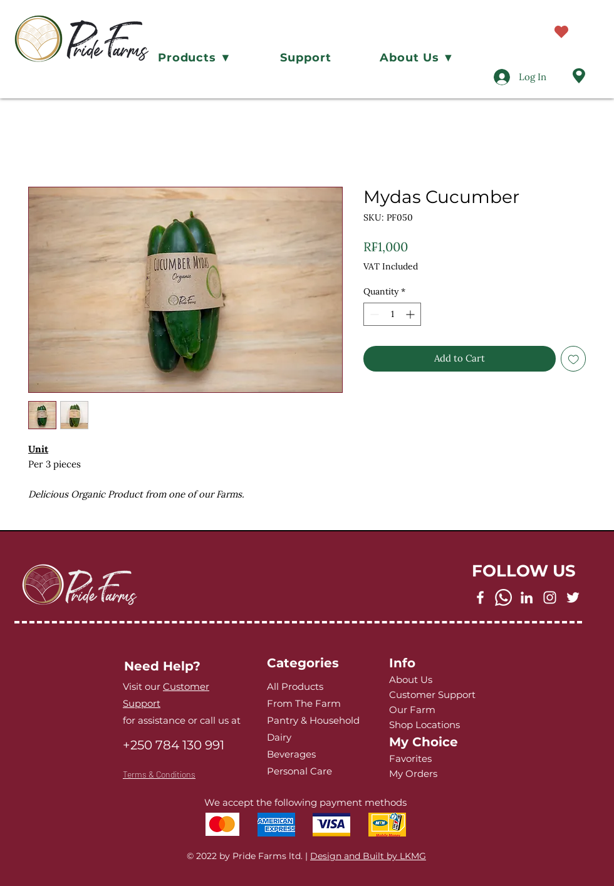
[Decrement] (373, 314)
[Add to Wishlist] (573, 359)
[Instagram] (549, 597)
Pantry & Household (313, 720)
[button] (195, 57)
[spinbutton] (392, 314)
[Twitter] (573, 597)
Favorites (410, 758)
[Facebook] (480, 597)
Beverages (291, 754)
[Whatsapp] (503, 597)
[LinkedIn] (526, 597)
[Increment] (411, 314)
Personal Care (299, 771)
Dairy (279, 737)
